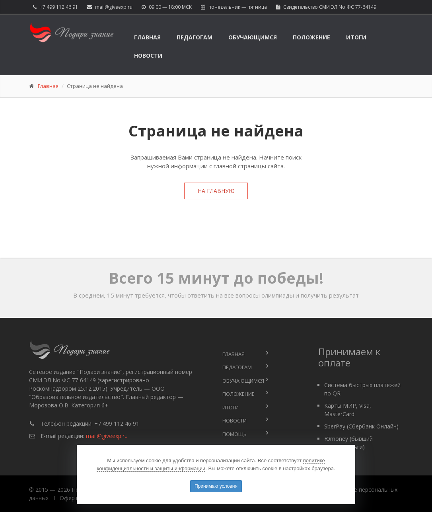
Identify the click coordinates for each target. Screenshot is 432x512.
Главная (147, 37)
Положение (311, 37)
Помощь (234, 434)
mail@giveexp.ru (113, 7)
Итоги (356, 37)
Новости (148, 55)
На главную (216, 191)
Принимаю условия (216, 486)
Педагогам (194, 37)
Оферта (70, 498)
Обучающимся (252, 37)
